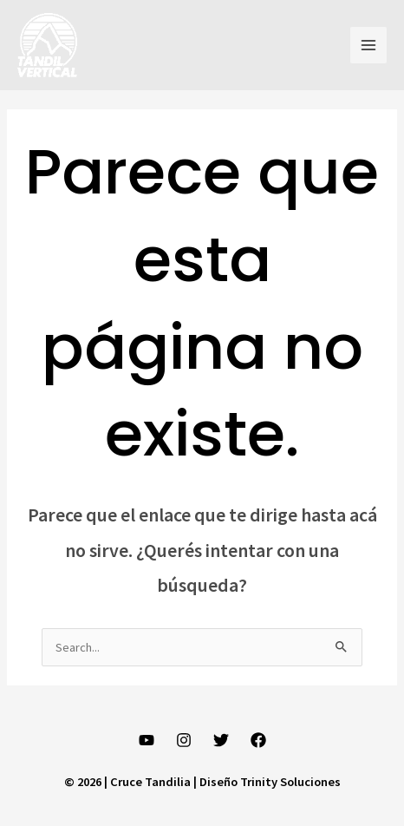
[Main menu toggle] (368, 45)
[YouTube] (146, 740)
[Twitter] (221, 740)
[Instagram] (184, 740)
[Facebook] (258, 740)
